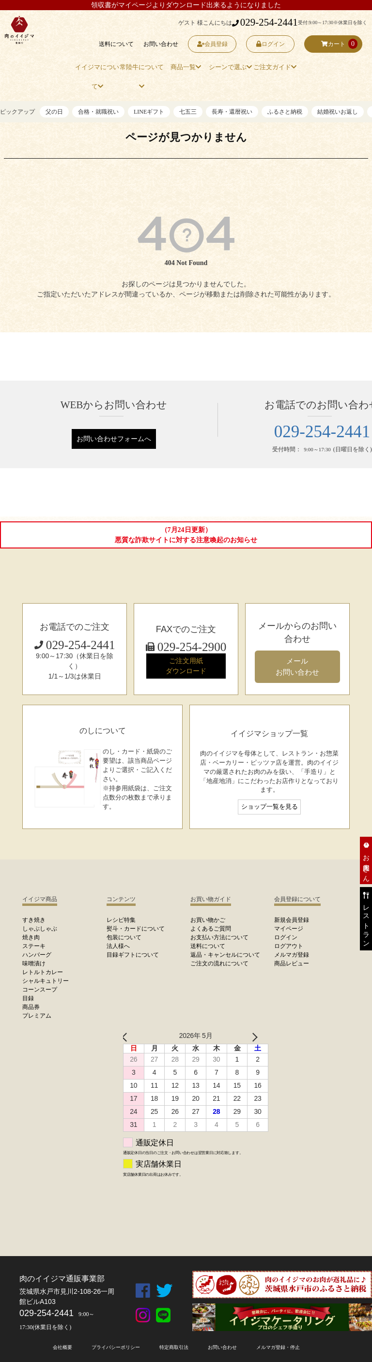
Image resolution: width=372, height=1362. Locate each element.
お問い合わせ (160, 44)
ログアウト (288, 946)
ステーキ (34, 946)
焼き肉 (31, 937)
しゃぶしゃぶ (39, 928)
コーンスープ (39, 989)
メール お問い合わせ (297, 666)
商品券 (31, 1007)
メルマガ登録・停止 (278, 1347)
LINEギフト (149, 111)
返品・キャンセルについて (225, 954)
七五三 (188, 111)
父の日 (54, 111)
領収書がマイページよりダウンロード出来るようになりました (186, 5)
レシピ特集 (121, 920)
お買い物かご (207, 920)
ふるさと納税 (284, 111)
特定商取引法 (173, 1347)
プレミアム (36, 1015)
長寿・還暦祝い (232, 111)
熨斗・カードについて (136, 928)
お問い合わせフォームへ (114, 439)
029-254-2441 (265, 22)
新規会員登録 (291, 920)
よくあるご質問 (210, 928)
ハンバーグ (36, 954)
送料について (116, 44)
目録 (28, 998)
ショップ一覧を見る (269, 806)
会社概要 (62, 1347)
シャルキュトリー (45, 980)
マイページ (288, 928)
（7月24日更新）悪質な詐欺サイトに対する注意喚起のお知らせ (186, 535)
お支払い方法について (219, 937)
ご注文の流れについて (219, 963)
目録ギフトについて (133, 954)
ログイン (270, 44)
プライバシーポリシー (116, 1347)
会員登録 (212, 44)
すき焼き (34, 920)
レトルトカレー (42, 972)
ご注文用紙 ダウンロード (186, 666)
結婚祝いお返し (337, 111)
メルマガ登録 (291, 954)
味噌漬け (34, 963)
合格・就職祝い (98, 111)
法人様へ (118, 946)
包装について (124, 937)
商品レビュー (291, 963)
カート (333, 44)
